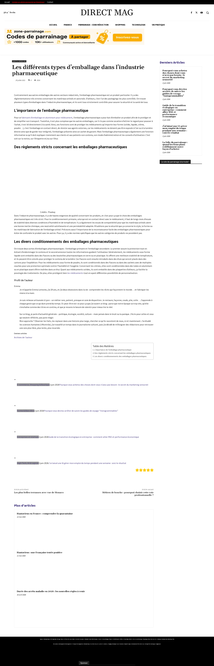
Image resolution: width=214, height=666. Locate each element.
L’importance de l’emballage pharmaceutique (112, 350)
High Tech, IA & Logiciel (28, 463)
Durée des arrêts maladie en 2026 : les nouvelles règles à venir (51, 591)
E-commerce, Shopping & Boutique (33, 384)
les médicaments (75, 273)
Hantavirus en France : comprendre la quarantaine (45, 513)
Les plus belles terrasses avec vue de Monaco (39, 492)
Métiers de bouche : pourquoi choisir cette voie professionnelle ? (128, 493)
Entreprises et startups (28, 437)
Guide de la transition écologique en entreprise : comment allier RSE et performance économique (93, 437)
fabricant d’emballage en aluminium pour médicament (46, 117)
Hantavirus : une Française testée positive (39, 552)
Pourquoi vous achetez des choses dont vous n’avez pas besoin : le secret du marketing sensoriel (174, 75)
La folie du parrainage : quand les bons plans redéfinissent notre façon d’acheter (175, 146)
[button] (207, 12)
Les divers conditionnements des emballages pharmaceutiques (120, 356)
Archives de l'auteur (23, 337)
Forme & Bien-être (25, 410)
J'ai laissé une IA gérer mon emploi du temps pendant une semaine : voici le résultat (87, 463)
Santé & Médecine (19, 61)
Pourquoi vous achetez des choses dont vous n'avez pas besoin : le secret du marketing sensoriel (103, 384)
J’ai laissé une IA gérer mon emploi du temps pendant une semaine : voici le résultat (174, 129)
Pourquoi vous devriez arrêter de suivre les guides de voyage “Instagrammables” (81, 410)
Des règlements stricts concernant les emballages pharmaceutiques (122, 353)
